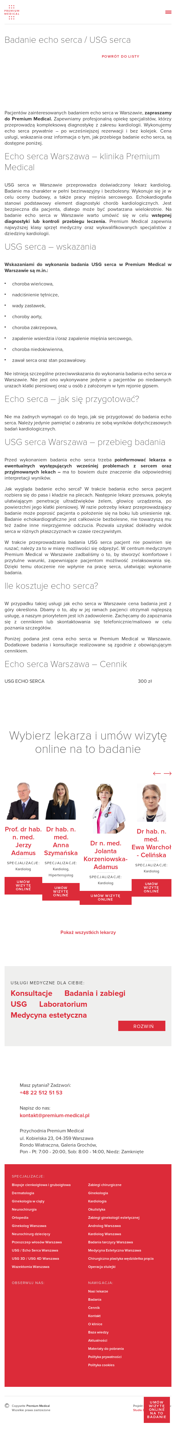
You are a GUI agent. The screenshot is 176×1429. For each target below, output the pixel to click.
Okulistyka (96, 1210)
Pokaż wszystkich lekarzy (88, 932)
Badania (94, 1300)
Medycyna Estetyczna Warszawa (114, 1250)
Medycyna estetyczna (49, 1015)
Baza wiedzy (98, 1332)
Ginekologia (98, 1193)
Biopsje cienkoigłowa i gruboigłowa (41, 1185)
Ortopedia (20, 1218)
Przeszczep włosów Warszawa (37, 1242)
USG (19, 1004)
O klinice (95, 1324)
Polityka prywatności (105, 1357)
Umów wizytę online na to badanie (156, 1410)
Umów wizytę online (23, 885)
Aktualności (97, 1341)
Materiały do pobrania (106, 1349)
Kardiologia (97, 1201)
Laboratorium (63, 1004)
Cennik (94, 1308)
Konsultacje (31, 993)
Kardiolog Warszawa (104, 1234)
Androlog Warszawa (104, 1226)
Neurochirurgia (24, 1210)
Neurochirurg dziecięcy (31, 1234)
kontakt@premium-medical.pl (54, 1115)
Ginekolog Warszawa (29, 1226)
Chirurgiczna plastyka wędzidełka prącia (121, 1259)
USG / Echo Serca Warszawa (35, 1250)
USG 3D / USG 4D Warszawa (35, 1259)
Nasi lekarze (98, 1291)
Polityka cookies (101, 1365)
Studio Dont (141, 1410)
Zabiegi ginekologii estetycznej (114, 1218)
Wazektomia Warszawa (30, 1267)
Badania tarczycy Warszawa (110, 1242)
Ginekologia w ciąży (28, 1201)
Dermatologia (23, 1193)
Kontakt (94, 1316)
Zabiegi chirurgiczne (105, 1185)
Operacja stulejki (102, 1267)
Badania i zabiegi (95, 993)
